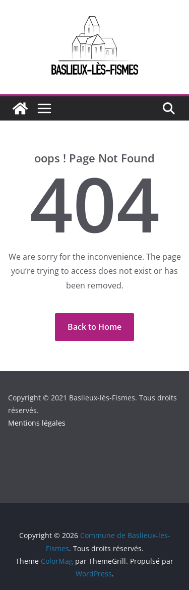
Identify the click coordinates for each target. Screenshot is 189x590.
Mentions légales (37, 423)
